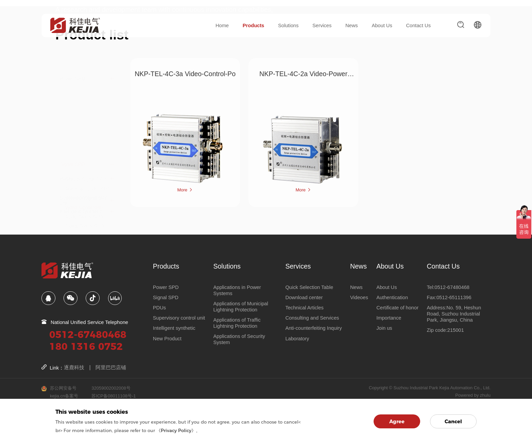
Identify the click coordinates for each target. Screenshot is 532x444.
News (351, 25)
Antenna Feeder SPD (87, 103)
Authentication (392, 297)
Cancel (453, 422)
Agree (397, 422)
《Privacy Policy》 (176, 430)
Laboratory (297, 338)
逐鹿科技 (74, 367)
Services (321, 25)
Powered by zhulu (473, 394)
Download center (304, 297)
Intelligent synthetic (80, 198)
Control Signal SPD (85, 94)
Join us (384, 328)
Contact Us (418, 25)
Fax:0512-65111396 (449, 297)
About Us (382, 25)
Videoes (359, 297)
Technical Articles (304, 307)
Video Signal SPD (84, 122)
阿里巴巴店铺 (111, 367)
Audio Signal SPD (84, 131)
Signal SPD (72, 79)
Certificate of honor (397, 307)
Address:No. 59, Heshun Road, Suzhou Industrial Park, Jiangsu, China (454, 313)
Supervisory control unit (80, 181)
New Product (167, 338)
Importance (388, 318)
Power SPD (72, 65)
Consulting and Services (312, 318)
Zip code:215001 (445, 330)
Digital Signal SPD (84, 140)
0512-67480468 (87, 334)
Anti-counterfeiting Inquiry (313, 328)
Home (222, 25)
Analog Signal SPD (85, 150)
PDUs (65, 165)
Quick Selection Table (309, 287)
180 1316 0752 (86, 346)
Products (253, 25)
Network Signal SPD (86, 112)
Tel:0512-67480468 (448, 287)
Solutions (288, 25)
